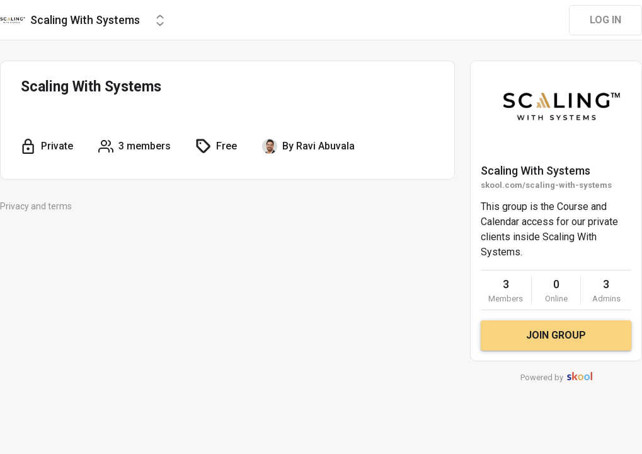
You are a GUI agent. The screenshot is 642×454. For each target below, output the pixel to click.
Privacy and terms (36, 206)
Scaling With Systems (535, 170)
